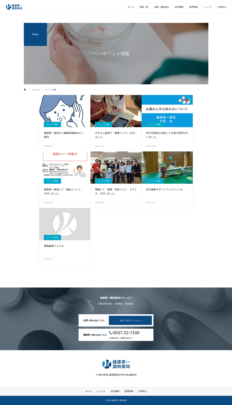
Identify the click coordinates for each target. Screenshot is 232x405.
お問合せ (222, 7)
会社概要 (179, 7)
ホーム (131, 7)
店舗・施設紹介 (161, 7)
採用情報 (193, 7)
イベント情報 (52, 124)
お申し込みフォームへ (130, 320)
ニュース (207, 7)
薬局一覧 (144, 7)
